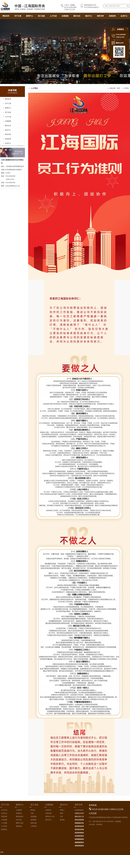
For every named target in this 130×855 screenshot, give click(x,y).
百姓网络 (118, 821)
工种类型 (34, 826)
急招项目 (34, 820)
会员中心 (124, 16)
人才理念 (4, 826)
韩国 (61, 813)
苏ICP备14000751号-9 (100, 821)
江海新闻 (19, 810)
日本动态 (19, 820)
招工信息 (41, 16)
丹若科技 (99, 824)
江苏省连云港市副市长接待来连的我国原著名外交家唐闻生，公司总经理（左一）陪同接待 (79, 843)
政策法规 (34, 823)
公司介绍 (4, 810)
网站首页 (5, 16)
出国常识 (48, 810)
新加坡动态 (19, 816)
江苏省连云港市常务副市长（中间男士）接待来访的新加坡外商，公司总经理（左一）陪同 (79, 839)
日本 (61, 816)
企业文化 (4, 813)
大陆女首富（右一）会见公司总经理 (79, 846)
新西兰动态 (19, 823)
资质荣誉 (4, 816)
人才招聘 (4, 823)
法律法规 (48, 813)
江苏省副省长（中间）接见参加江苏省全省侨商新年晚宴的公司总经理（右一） (79, 833)
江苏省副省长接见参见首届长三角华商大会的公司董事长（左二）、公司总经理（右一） (79, 823)
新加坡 (33, 810)
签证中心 (88, 16)
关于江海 (17, 16)
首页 (118, 88)
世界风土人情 (49, 816)
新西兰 (62, 810)
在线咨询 (112, 16)
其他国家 (34, 816)
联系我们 (4, 829)
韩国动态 (19, 826)
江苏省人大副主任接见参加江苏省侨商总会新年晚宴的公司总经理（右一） (79, 830)
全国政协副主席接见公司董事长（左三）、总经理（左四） (79, 810)
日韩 (32, 813)
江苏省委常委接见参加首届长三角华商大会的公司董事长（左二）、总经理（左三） (79, 826)
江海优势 (4, 820)
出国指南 (65, 16)
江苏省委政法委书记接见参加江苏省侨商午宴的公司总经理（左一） (79, 820)
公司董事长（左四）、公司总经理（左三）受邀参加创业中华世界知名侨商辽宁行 (79, 836)
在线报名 (120, 29)
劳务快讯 (19, 813)
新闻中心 (29, 16)
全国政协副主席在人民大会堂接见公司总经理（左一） (79, 813)
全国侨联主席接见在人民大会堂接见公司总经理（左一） (79, 817)
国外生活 (76, 16)
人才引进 (53, 16)
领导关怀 (100, 16)
